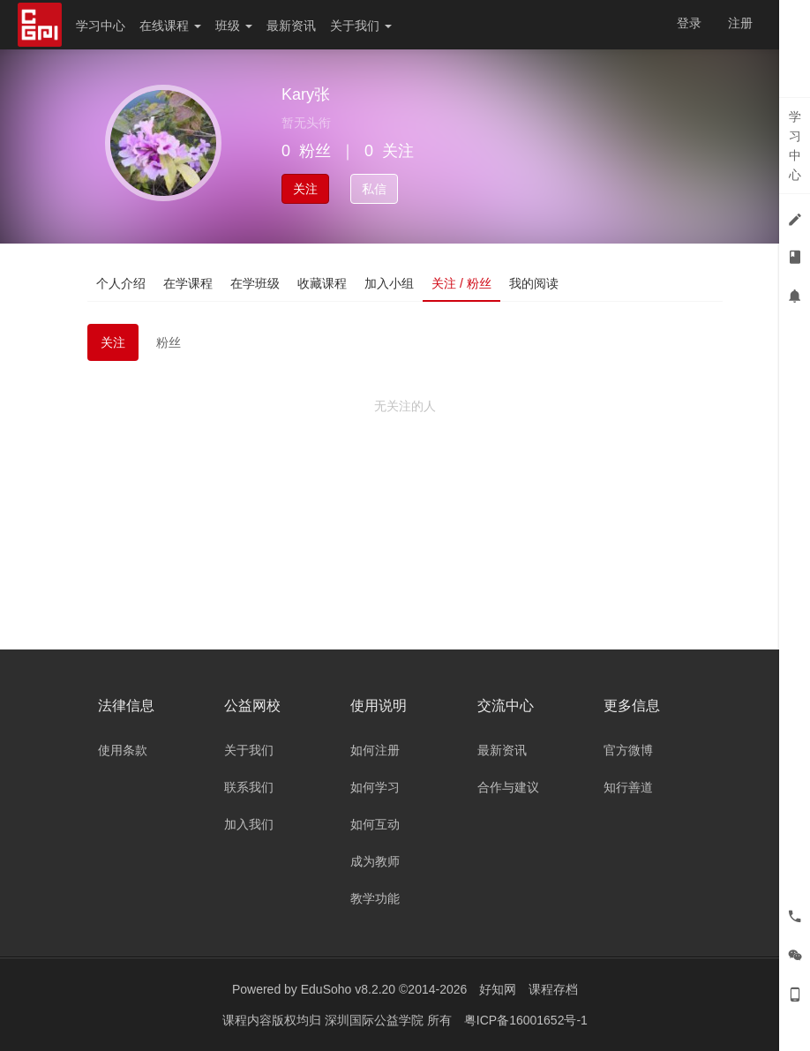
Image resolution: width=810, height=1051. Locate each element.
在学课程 (188, 283)
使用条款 (122, 750)
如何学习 (375, 787)
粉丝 (168, 342)
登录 (689, 23)
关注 (305, 189)
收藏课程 (322, 283)
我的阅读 (534, 283)
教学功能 (375, 898)
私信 (374, 189)
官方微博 (628, 750)
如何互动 (375, 824)
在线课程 (170, 26)
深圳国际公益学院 (376, 1020)
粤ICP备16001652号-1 (526, 1020)
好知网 (497, 989)
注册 (740, 23)
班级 (233, 26)
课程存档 (553, 989)
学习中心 (100, 26)
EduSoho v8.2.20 (348, 989)
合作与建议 (508, 787)
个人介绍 (121, 283)
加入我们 (249, 824)
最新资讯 (291, 26)
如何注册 (375, 750)
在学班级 (255, 283)
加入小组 (389, 283)
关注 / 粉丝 (461, 283)
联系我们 (249, 787)
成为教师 (375, 861)
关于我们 (361, 26)
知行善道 (628, 787)
